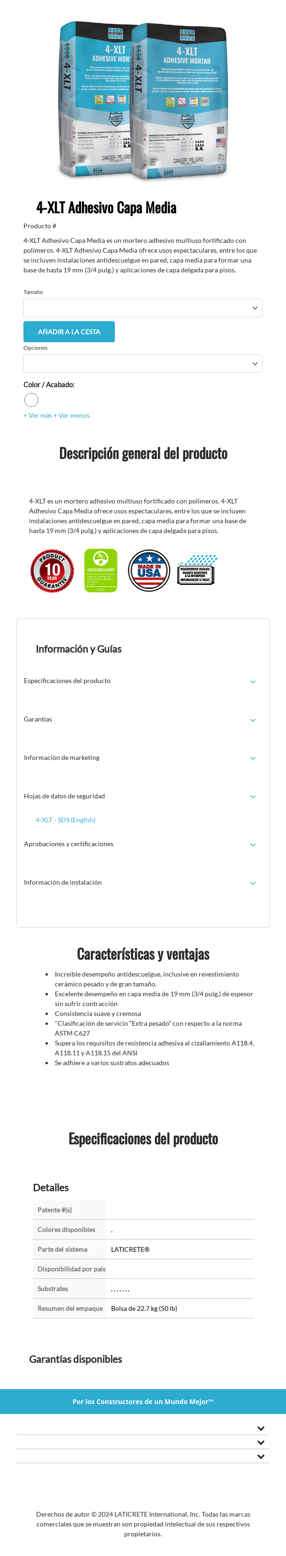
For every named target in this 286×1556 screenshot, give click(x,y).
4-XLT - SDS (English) (66, 820)
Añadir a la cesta (69, 332)
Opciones (35, 347)
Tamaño (33, 291)
